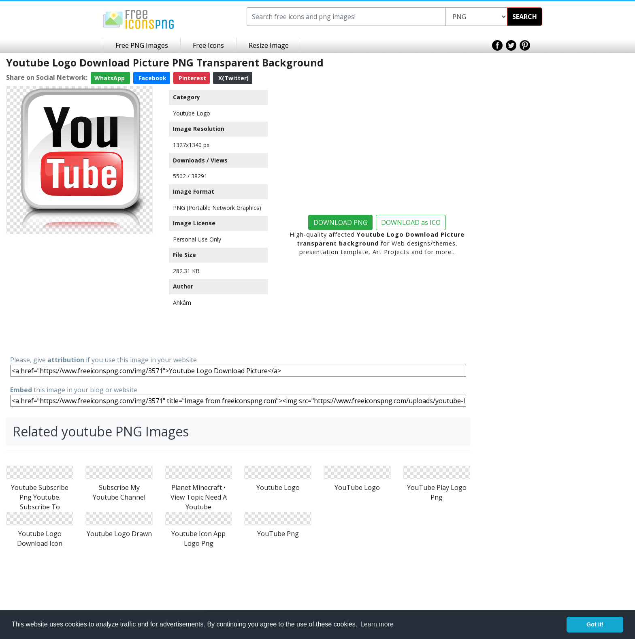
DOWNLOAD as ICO (411, 222)
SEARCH (524, 16)
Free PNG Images (141, 45)
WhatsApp (110, 78)
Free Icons (208, 45)
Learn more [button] (377, 624)
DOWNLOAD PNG (340, 222)
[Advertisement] (79, 294)
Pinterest (191, 78)
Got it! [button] (594, 624)
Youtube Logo (191, 113)
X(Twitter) (233, 78)
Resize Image (269, 45)
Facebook (151, 78)
